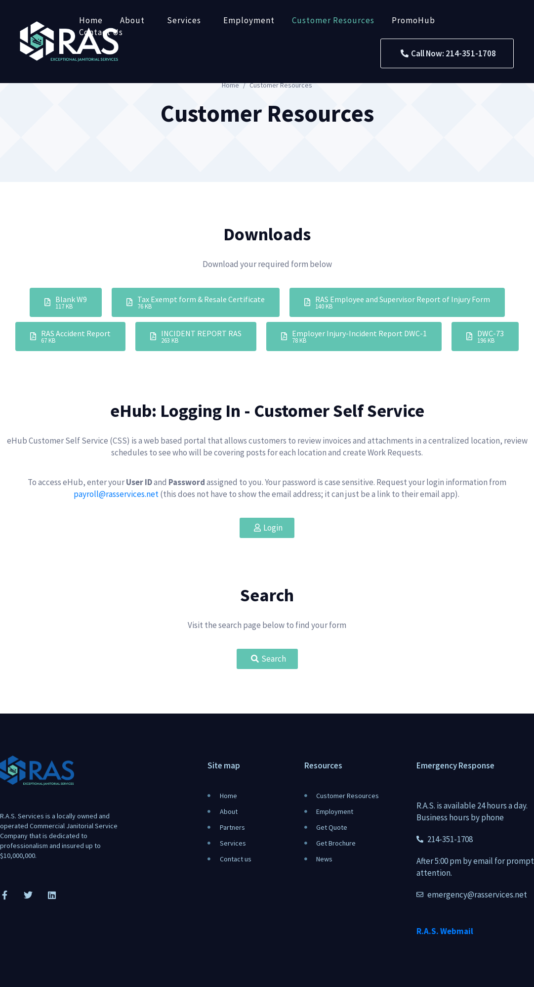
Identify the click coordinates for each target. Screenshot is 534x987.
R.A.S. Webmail (444, 931)
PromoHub (413, 20)
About (132, 20)
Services (184, 20)
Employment (249, 20)
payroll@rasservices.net (116, 494)
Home (91, 20)
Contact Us (101, 32)
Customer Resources (333, 20)
